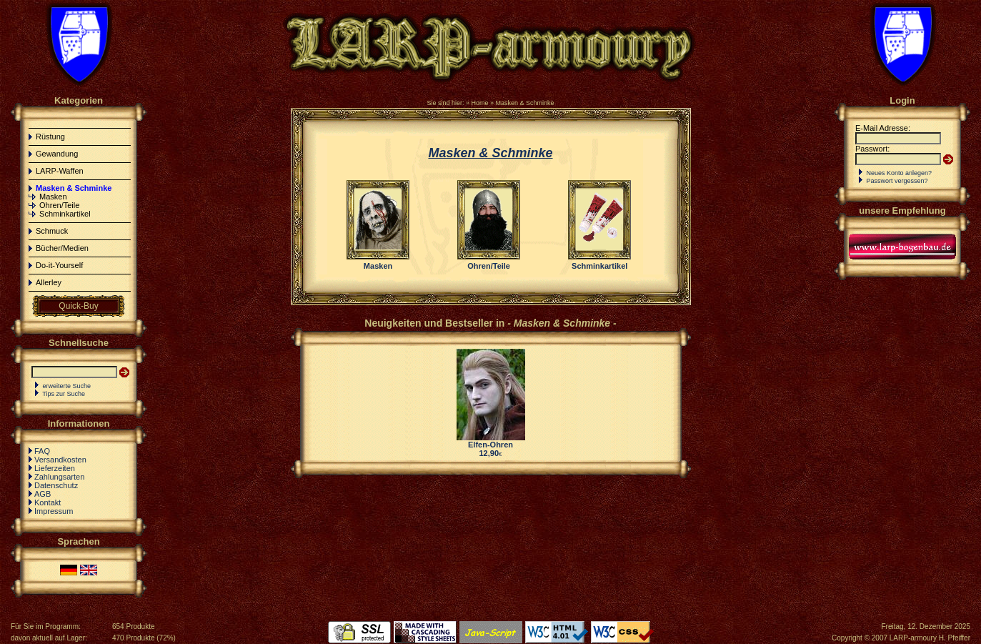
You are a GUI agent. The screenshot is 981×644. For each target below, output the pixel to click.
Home (479, 102)
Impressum (53, 511)
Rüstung (50, 136)
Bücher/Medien (62, 248)
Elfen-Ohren (490, 444)
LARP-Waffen (60, 171)
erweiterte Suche (67, 386)
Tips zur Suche (63, 393)
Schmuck (52, 231)
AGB (42, 494)
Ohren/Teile (59, 205)
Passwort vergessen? (897, 180)
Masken (53, 196)
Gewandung (57, 153)
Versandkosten (60, 459)
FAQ (42, 451)
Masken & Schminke (525, 102)
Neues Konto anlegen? (899, 173)
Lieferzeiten (54, 468)
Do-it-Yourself (59, 265)
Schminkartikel (65, 213)
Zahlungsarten (59, 476)
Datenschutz (56, 485)
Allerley (48, 282)
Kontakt (47, 502)
